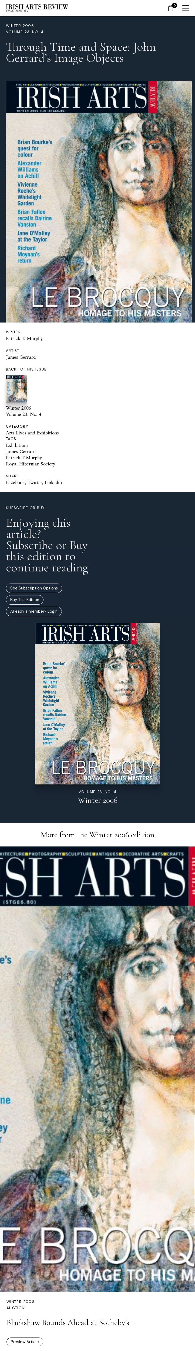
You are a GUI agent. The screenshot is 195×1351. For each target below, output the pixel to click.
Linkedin (53, 482)
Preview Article (25, 1342)
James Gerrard (21, 357)
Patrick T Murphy (24, 457)
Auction (15, 1308)
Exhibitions (17, 445)
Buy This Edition (24, 599)
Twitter (35, 482)
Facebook (15, 482)
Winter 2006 (20, 25)
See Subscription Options (34, 588)
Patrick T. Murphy (24, 338)
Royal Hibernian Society (30, 464)
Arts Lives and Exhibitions (32, 433)
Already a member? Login (34, 611)
